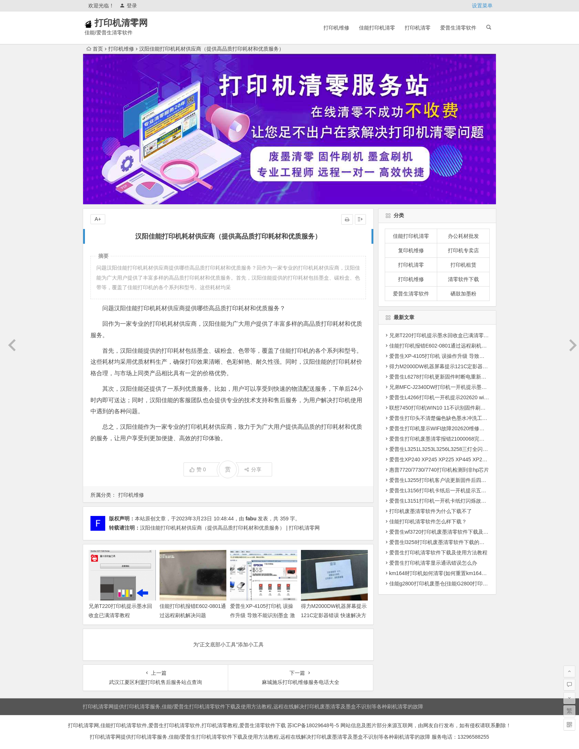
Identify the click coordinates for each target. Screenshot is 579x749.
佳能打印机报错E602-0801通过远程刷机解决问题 (446, 346)
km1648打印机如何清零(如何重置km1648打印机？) (448, 573)
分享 (252, 469)
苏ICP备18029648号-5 (312, 725)
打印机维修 (336, 28)
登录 (128, 5)
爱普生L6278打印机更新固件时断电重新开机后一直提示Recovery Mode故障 (476, 377)
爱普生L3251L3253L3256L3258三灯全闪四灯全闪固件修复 (456, 449)
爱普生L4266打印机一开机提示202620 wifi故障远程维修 (453, 397)
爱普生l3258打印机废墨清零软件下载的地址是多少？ (449, 542)
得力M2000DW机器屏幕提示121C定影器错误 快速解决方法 (334, 615)
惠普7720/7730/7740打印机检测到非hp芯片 (439, 470)
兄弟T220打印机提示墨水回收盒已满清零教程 (441, 335)
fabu (251, 518)
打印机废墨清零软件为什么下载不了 (430, 511)
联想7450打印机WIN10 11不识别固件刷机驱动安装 (447, 408)
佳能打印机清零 (377, 28)
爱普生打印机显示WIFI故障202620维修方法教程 (444, 428)
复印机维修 (411, 250)
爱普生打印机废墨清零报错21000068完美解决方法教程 (452, 439)
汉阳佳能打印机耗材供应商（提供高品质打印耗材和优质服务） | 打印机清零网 (230, 528)
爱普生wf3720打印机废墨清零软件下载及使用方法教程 (451, 532)
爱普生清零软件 (458, 28)
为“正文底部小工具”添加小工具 (228, 644)
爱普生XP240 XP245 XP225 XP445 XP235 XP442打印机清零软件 (465, 459)
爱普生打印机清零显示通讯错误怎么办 (433, 563)
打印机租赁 (463, 265)
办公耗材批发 (463, 236)
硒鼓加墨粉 (463, 294)
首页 (94, 49)
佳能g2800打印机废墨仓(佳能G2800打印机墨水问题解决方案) (460, 583)
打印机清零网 (131, 23)
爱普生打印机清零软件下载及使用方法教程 (438, 552)
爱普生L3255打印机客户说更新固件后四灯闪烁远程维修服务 (458, 480)
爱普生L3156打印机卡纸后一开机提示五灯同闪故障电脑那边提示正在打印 (474, 490)
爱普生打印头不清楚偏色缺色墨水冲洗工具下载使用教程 (453, 418)
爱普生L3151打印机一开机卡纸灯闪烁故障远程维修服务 (453, 501)
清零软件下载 (463, 279)
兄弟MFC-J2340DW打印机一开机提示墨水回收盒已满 (451, 387)
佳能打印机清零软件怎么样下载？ (428, 521)
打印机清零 (418, 28)
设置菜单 (482, 5)
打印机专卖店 (463, 250)
